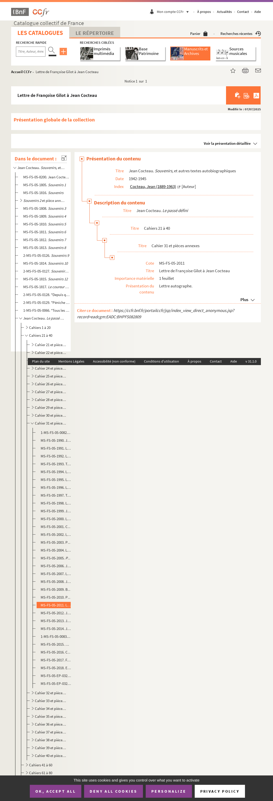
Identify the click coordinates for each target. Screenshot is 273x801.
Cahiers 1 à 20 (40, 327)
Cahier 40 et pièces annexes (51, 755)
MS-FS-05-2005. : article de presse (56, 558)
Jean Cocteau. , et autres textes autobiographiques (41, 167)
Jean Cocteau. (44, 318)
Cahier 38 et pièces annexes (51, 739)
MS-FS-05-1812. (44, 239)
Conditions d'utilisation (161, 361)
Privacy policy (219, 791)
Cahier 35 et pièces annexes (51, 716)
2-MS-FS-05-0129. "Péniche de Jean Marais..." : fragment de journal (46, 302)
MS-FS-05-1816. (43, 192)
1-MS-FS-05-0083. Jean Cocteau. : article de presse (56, 636)
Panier (199, 33)
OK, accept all (55, 791)
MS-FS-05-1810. (44, 224)
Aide (257, 11)
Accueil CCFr (21, 71)
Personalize (168, 791)
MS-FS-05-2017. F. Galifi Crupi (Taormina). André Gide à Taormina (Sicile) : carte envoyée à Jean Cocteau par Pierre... (56, 660)
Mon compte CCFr (174, 11)
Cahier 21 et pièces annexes (51, 344)
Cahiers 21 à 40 (40, 335)
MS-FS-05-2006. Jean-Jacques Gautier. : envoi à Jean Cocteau (56, 565)
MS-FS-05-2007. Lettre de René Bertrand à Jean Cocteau (56, 573)
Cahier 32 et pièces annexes (51, 692)
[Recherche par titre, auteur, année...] (30, 52)
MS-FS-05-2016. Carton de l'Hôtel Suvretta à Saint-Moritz (56, 652)
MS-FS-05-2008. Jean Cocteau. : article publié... (56, 581)
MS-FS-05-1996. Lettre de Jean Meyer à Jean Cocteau (56, 487)
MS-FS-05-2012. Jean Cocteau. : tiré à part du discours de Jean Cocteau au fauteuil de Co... (56, 612)
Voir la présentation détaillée (227, 143)
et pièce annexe (44, 200)
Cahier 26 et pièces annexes (51, 384)
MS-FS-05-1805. (44, 184)
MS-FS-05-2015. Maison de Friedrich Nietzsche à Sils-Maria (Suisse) (56, 644)
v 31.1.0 (251, 361)
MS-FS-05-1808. (44, 208)
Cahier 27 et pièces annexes (51, 391)
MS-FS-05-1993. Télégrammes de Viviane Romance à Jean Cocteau (56, 463)
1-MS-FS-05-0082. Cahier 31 (56, 432)
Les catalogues (40, 33)
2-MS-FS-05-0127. (46, 271)
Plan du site (41, 361)
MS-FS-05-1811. (44, 231)
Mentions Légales (71, 361)
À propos (204, 11)
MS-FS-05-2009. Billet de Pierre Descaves (56, 589)
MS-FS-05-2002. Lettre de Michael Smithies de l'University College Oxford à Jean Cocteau (56, 534)
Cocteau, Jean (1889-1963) (153, 186)
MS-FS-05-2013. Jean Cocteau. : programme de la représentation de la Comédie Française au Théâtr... (56, 620)
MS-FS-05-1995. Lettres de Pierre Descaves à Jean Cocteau (56, 479)
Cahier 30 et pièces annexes (51, 415)
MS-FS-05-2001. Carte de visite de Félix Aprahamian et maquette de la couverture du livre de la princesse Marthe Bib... (56, 526)
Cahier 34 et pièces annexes (51, 708)
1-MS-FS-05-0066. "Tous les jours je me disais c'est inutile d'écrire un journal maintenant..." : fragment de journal (46, 310)
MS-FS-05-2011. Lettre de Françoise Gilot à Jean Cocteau (56, 605)
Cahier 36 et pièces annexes (51, 724)
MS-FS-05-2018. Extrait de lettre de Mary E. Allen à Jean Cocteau (56, 667)
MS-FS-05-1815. (45, 279)
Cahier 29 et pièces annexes (51, 407)
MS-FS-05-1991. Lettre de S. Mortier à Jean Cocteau (56, 448)
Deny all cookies (113, 791)
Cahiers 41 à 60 (40, 765)
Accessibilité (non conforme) (114, 361)
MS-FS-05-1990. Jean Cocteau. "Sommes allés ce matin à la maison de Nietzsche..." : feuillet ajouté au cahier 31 (56, 440)
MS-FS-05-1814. (45, 263)
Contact (243, 11)
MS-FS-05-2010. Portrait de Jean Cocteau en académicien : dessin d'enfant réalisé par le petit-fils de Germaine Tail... (56, 597)
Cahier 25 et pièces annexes (51, 376)
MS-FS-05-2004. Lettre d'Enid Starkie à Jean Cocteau (56, 550)
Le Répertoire (95, 32)
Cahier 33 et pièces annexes (51, 700)
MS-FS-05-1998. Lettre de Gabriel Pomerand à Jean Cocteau (56, 503)
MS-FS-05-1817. (46, 286)
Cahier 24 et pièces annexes (51, 368)
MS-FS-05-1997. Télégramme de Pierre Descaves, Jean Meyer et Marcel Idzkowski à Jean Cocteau (56, 495)
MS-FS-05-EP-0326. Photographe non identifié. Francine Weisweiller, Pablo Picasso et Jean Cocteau (56, 683)
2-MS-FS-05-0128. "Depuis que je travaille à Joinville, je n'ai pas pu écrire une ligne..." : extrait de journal (46, 294)
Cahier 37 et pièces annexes (51, 732)
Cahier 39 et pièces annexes (51, 747)
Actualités (224, 11)
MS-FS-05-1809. (44, 216)
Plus (244, 299)
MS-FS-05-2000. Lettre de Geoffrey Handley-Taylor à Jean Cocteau (56, 518)
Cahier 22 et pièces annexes (51, 352)
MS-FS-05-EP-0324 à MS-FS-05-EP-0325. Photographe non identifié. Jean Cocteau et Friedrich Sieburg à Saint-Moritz (56, 675)
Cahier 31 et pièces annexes (51, 423)
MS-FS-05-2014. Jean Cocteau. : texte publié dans (56, 628)
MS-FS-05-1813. (44, 247)
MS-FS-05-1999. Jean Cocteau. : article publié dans (56, 511)
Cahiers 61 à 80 (40, 772)
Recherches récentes (240, 33)
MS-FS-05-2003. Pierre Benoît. (56, 542)
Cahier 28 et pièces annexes (51, 399)
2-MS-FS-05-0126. (46, 255)
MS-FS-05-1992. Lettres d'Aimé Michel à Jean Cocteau (56, 456)
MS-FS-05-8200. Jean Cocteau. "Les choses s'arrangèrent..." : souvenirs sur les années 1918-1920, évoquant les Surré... (46, 177)
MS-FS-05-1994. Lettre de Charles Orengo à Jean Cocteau (56, 471)
